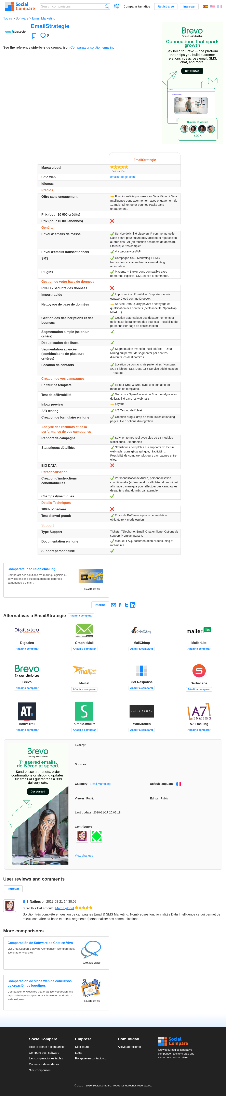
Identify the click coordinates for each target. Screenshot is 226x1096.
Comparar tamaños (137, 6)
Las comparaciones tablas (46, 1058)
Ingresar (189, 6)
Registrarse (166, 6)
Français (219, 6)
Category (81, 783)
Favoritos (34, 36)
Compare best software (44, 1052)
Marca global (64, 908)
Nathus (35, 901)
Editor (154, 798)
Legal (78, 1052)
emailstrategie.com (122, 176)
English (212, 6)
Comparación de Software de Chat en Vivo (40, 943)
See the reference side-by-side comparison (36, 47)
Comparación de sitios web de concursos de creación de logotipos (40, 983)
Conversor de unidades (44, 1064)
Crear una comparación (117, 7)
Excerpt (80, 745)
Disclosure (82, 1046)
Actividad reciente (129, 1046)
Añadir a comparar (80, 615)
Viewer (79, 798)
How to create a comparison (47, 1046)
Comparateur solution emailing (92, 47)
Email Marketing (43, 18)
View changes (84, 855)
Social (177, 1041)
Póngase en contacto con (91, 1058)
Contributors (84, 826)
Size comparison (40, 1070)
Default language (162, 783)
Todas (7, 18)
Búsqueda (107, 6)
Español (205, 6)
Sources (81, 764)
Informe (100, 605)
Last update (83, 812)
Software (22, 18)
